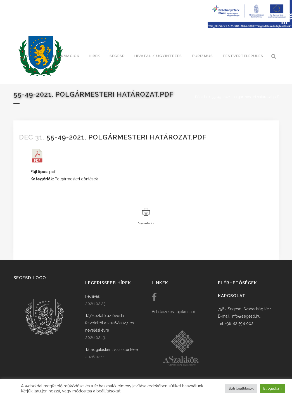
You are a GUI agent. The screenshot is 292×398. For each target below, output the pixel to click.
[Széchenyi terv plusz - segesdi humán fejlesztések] (250, 26)
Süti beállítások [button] (241, 388)
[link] (40, 56)
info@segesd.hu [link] (245, 316)
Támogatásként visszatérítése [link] (111, 349)
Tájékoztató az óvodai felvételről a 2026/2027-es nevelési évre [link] (109, 322)
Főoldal (201, 97)
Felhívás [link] (92, 296)
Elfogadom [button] (272, 388)
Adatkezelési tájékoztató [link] (173, 311)
